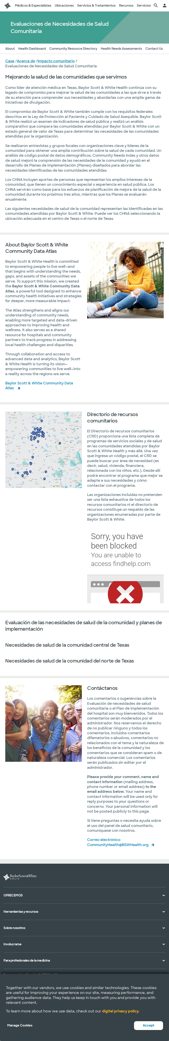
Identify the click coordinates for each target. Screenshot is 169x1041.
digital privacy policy (120, 1011)
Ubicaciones (64, 5)
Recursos (126, 5)
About (10, 49)
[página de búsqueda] (155, 5)
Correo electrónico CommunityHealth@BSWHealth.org (118, 842)
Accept (148, 1025)
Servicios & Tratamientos (96, 5)
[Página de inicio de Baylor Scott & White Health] (7, 5)
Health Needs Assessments (121, 49)
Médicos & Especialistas (33, 5)
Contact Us (154, 49)
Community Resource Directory (73, 49)
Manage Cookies (19, 1025)
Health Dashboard (32, 49)
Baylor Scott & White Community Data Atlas (39, 385)
